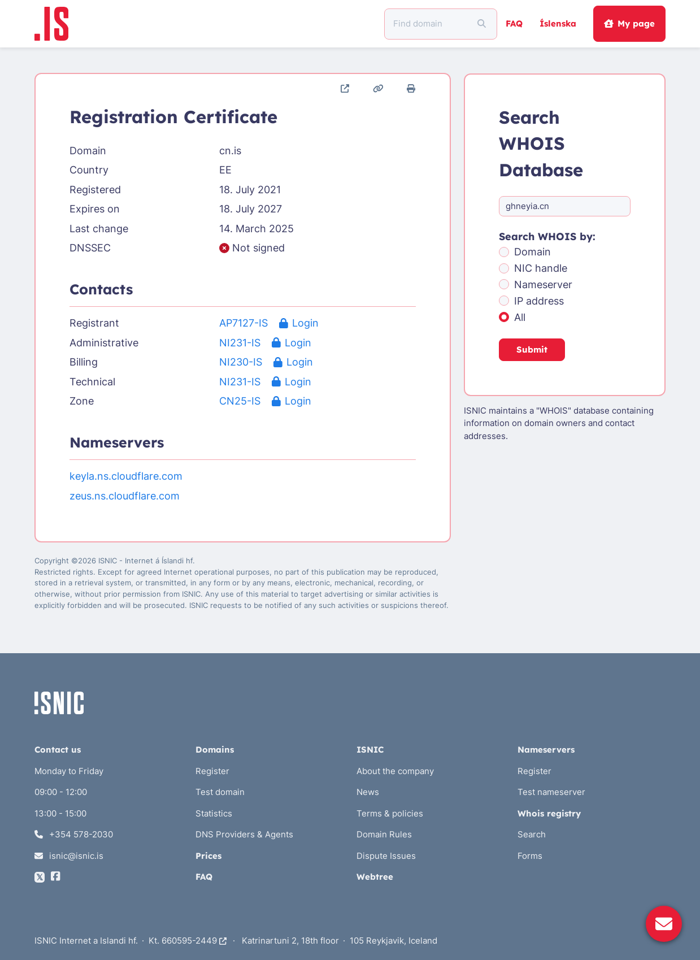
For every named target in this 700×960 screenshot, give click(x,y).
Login (299, 323)
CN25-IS (239, 401)
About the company (395, 771)
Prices (208, 855)
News (367, 792)
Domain (532, 252)
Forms (530, 855)
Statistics (213, 813)
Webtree (374, 876)
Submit (531, 349)
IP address (539, 301)
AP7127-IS (243, 323)
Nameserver (543, 284)
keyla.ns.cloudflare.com (125, 476)
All (519, 317)
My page (629, 23)
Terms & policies (389, 813)
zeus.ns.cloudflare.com (124, 496)
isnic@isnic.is (69, 855)
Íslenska (558, 23)
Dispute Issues (386, 855)
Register (212, 771)
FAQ (514, 23)
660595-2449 (194, 940)
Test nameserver (551, 792)
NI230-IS (240, 362)
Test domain (220, 792)
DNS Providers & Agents (244, 834)
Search (532, 834)
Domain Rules (384, 834)
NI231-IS (239, 343)
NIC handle (540, 268)
